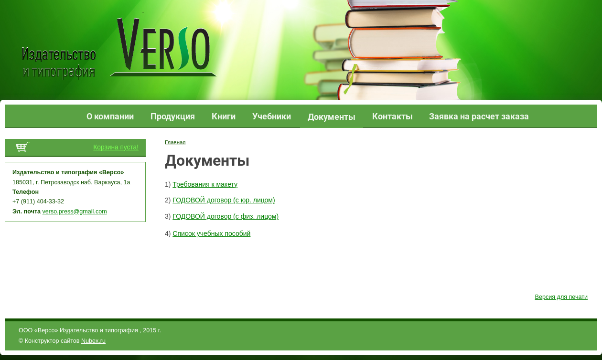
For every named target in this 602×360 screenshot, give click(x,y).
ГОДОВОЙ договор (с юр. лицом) (223, 200)
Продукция (172, 116)
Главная (175, 142)
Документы (331, 117)
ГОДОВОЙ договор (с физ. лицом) (225, 216)
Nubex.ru (93, 341)
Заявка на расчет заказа (479, 116)
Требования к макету (204, 184)
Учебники (271, 116)
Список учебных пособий (211, 233)
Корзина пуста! (116, 147)
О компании (110, 116)
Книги (224, 116)
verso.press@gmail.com (75, 211)
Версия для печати (561, 297)
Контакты (392, 116)
